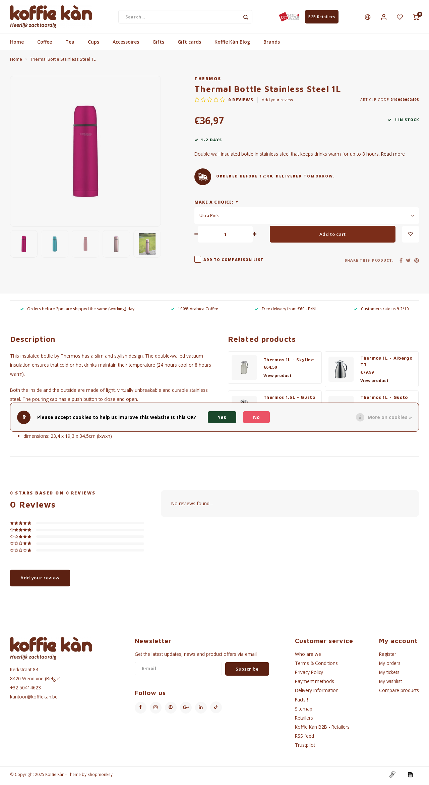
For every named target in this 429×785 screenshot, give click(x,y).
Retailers (304, 720)
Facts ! (301, 702)
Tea (69, 44)
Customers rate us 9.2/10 (381, 311)
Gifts (158, 44)
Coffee (44, 44)
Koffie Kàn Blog (232, 44)
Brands (271, 44)
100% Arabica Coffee (194, 311)
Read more (393, 156)
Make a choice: (216, 204)
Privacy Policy (309, 675)
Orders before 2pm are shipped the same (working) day (77, 311)
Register (387, 656)
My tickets (389, 675)
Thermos (208, 81)
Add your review (277, 102)
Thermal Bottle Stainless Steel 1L (63, 62)
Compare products (399, 693)
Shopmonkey (100, 777)
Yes (222, 417)
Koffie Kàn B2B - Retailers (322, 729)
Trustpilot (305, 747)
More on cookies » (390, 417)
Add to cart (332, 236)
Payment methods (314, 684)
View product (277, 378)
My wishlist (390, 684)
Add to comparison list (233, 262)
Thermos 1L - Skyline (288, 362)
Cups (93, 44)
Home (17, 44)
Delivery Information (317, 693)
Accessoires (126, 44)
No (256, 417)
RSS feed (304, 738)
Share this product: (369, 263)
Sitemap (303, 711)
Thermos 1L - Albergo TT (386, 364)
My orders (390, 666)
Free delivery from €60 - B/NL (286, 311)
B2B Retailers (321, 17)
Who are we (308, 656)
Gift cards (189, 44)
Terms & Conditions (316, 666)
